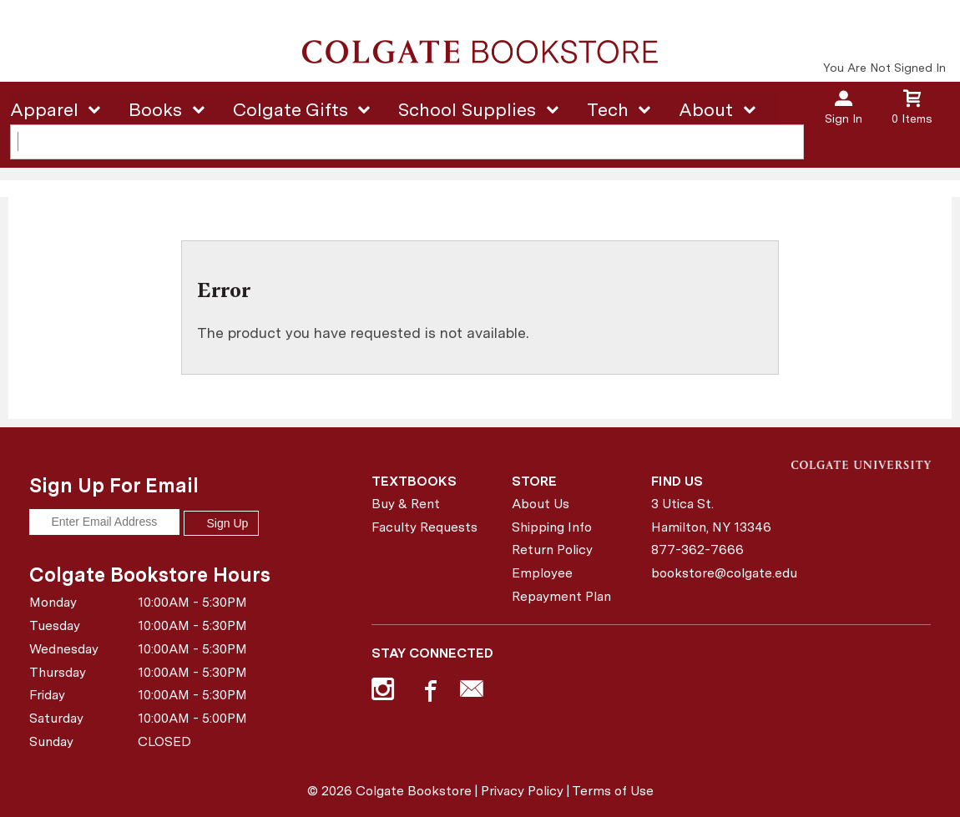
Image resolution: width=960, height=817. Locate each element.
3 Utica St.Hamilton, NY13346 (711, 515)
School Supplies (467, 109)
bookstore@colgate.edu (715, 573)
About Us (540, 504)
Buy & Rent (405, 504)
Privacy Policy (522, 791)
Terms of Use (613, 791)
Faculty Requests (424, 527)
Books (155, 109)
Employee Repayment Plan (561, 584)
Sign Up (221, 523)
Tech (608, 109)
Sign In (843, 118)
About (706, 109)
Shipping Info (552, 527)
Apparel (44, 109)
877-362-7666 (697, 549)
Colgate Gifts (290, 109)
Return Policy (552, 549)
